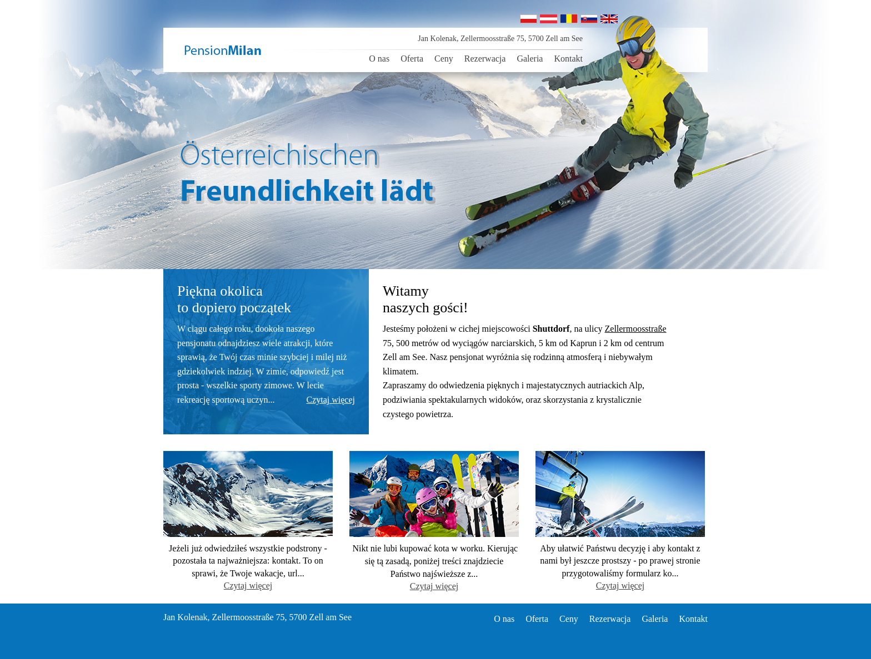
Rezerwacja (485, 58)
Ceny (443, 58)
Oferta (412, 58)
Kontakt (568, 58)
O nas (379, 58)
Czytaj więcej (330, 399)
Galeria (530, 58)
